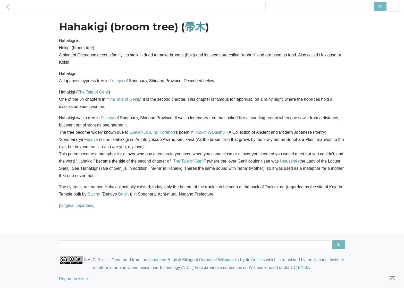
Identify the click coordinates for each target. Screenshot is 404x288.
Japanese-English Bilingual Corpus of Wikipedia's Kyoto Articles (206, 260)
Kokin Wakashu (210, 132)
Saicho (94, 194)
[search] (319, 6)
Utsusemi (288, 161)
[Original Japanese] (77, 205)
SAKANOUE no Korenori (152, 132)
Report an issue (73, 279)
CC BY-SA (300, 267)
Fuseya (116, 81)
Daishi (123, 194)
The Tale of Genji (93, 92)
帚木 (195, 26)
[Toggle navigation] (394, 7)
